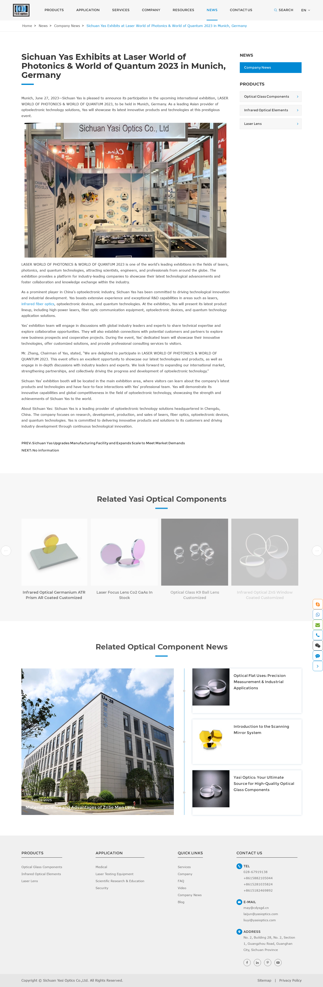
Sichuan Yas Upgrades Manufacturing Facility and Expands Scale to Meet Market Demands (108, 443)
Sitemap (264, 980)
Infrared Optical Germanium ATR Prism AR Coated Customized (51, 595)
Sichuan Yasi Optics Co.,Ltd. (66, 980)
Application (88, 10)
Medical (101, 867)
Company (151, 10)
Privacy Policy (290, 980)
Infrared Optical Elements (266, 110)
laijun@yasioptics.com (260, 914)
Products (54, 10)
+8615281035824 (258, 884)
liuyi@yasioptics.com (259, 920)
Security (102, 888)
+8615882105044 (258, 878)
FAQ (181, 881)
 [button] (6, 551)
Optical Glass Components (266, 96)
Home (27, 26)
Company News (67, 26)
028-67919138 (255, 872)
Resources (183, 10)
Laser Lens (253, 124)
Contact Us (241, 10)
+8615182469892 (258, 890)
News (212, 10)
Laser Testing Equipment (114, 874)
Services (121, 10)
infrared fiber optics (37, 304)
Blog (181, 902)
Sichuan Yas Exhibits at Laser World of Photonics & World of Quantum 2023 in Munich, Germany (167, 26)
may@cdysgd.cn (256, 908)
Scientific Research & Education (120, 881)
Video (182, 888)
